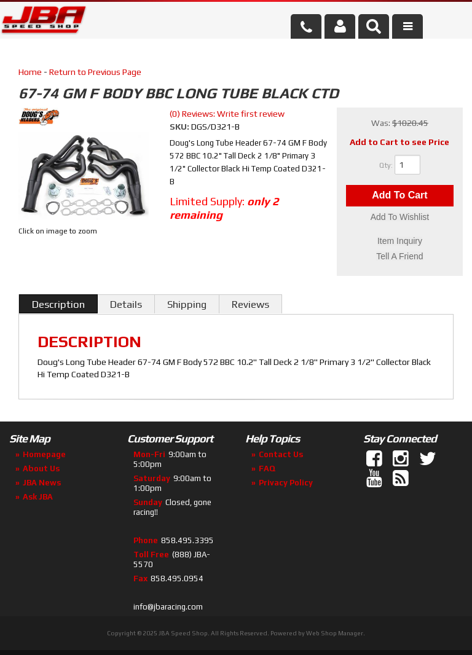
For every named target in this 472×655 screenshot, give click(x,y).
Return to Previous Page (95, 72)
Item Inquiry (399, 241)
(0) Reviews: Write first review (227, 114)
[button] (373, 26)
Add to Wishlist (400, 217)
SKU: (180, 126)
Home (30, 72)
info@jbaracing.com (168, 606)
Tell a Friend (399, 256)
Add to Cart (399, 195)
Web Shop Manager (334, 633)
